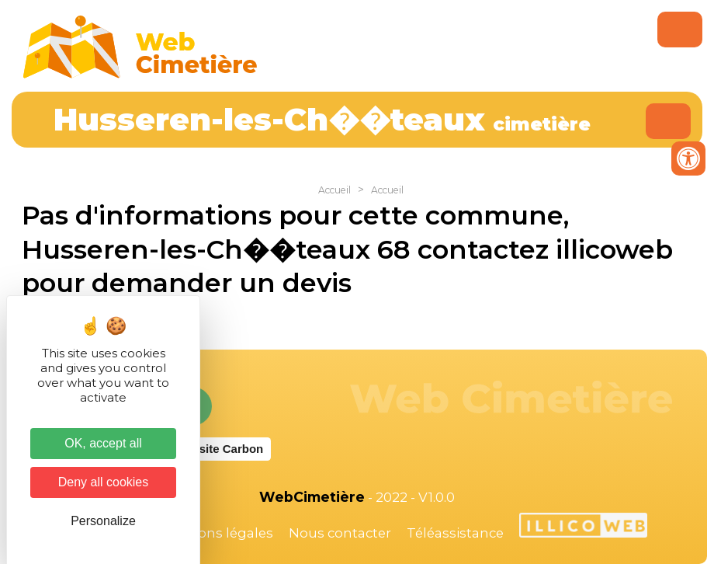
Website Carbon (219, 448)
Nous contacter (340, 533)
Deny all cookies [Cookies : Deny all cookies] (103, 482)
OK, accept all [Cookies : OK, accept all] (103, 443)
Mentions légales (216, 533)
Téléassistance (455, 533)
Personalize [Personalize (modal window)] (103, 520)
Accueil (334, 190)
